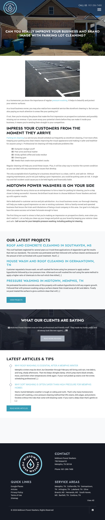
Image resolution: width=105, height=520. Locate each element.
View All (90, 500)
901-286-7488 (95, 5)
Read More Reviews (52, 338)
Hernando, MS (72, 492)
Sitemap (14, 498)
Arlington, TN (64, 489)
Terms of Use (16, 495)
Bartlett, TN (64, 495)
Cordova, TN (75, 495)
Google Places (17, 486)
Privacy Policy (17, 492)
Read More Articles (19, 408)
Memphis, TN (60, 486)
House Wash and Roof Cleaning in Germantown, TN (50, 263)
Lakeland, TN (76, 489)
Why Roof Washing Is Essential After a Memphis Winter (46, 365)
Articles (14, 489)
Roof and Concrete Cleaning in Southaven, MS (49, 245)
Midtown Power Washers (28, 510)
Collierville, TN (73, 486)
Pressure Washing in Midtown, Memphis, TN (45, 281)
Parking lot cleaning (15, 137)
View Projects (16, 300)
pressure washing (59, 100)
